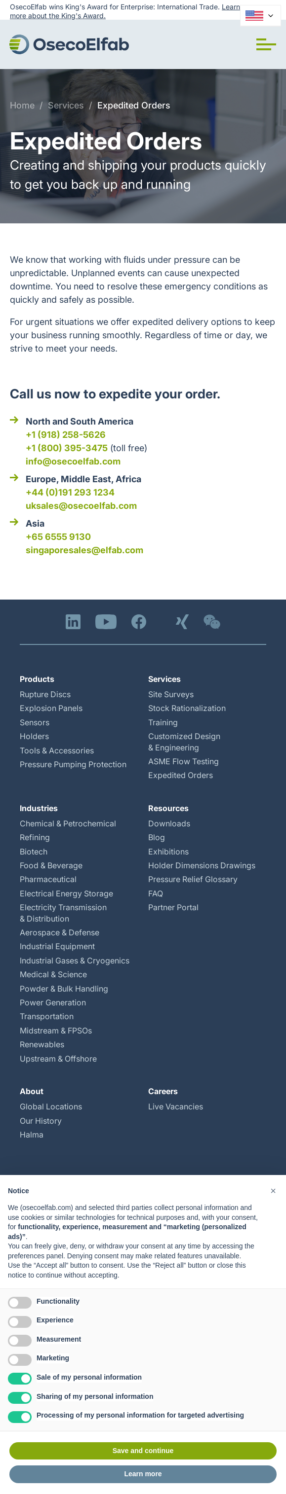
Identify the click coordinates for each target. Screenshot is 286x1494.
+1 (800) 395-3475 (67, 448)
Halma (31, 1134)
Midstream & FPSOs (56, 1030)
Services (66, 105)
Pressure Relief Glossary (193, 879)
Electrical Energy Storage (66, 893)
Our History (41, 1121)
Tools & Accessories (57, 750)
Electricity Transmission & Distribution (63, 912)
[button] (266, 44)
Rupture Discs (45, 694)
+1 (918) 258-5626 (66, 434)
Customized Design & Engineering (184, 741)
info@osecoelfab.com (73, 461)
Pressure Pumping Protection (73, 764)
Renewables (42, 1044)
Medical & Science (53, 974)
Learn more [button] (143, 1474)
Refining (35, 837)
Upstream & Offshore (58, 1059)
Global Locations (51, 1106)
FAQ (155, 893)
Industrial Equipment (57, 946)
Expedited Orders (133, 105)
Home (22, 105)
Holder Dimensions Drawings (201, 865)
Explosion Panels (51, 708)
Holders (34, 736)
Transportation (47, 1016)
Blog (156, 837)
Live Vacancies (175, 1106)
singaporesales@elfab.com (84, 550)
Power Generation (53, 1002)
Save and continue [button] (143, 1451)
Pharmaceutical (48, 879)
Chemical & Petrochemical (68, 823)
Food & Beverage (51, 865)
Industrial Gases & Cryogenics (74, 960)
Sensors (34, 722)
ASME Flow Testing (183, 761)
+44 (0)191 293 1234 (70, 492)
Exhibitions (168, 851)
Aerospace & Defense (59, 932)
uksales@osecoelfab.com (81, 505)
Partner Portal (173, 907)
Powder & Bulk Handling (64, 989)
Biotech (33, 851)
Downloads (169, 823)
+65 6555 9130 (58, 537)
